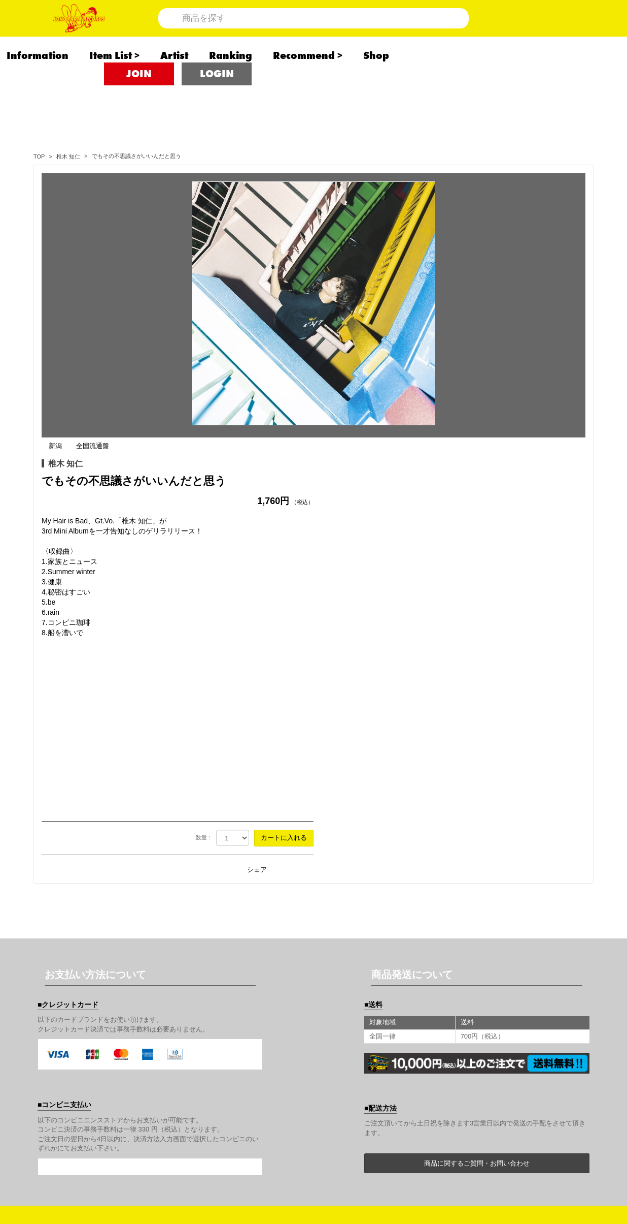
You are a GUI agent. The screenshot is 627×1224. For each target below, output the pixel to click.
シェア (529, 601)
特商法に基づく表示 (354, 1074)
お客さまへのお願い (536, 1048)
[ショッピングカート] (548, 34)
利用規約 (334, 1048)
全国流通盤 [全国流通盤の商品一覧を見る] (364, 177)
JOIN (139, 107)
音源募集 (334, 1100)
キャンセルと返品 (532, 1021)
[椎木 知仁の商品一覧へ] (68, 156)
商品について (433, 995)
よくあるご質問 (528, 1074)
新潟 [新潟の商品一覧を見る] (327, 177)
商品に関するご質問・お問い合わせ (477, 895)
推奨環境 (425, 1074)
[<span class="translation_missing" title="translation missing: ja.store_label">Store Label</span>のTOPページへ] (39, 156)
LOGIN (217, 107)
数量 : (475, 569)
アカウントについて (536, 995)
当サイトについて (350, 995)
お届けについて (437, 1021)
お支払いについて (350, 1021)
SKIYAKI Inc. (367, 1189)
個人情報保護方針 (441, 1048)
